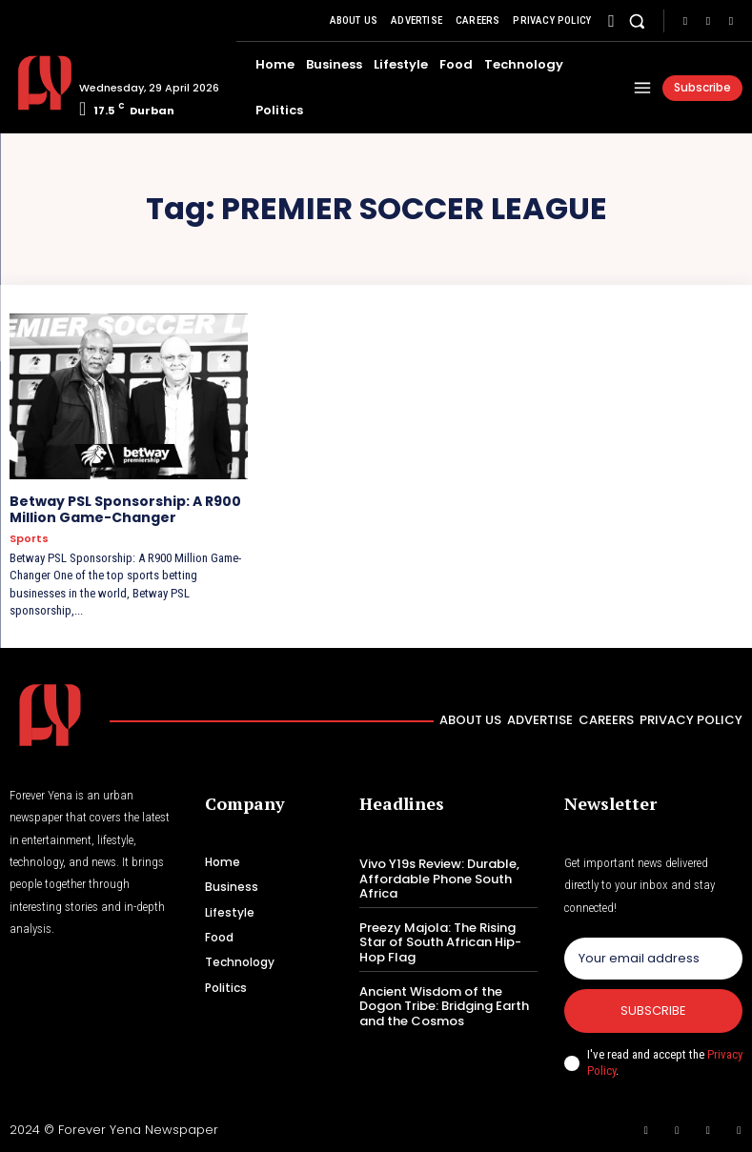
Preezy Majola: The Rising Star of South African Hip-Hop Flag (440, 942)
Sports (29, 539)
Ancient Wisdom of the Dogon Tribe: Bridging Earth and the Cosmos (444, 1005)
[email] (653, 959)
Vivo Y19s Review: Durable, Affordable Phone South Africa (439, 878)
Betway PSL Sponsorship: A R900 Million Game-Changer (125, 509)
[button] (637, 20)
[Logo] (37, 83)
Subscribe (653, 1010)
